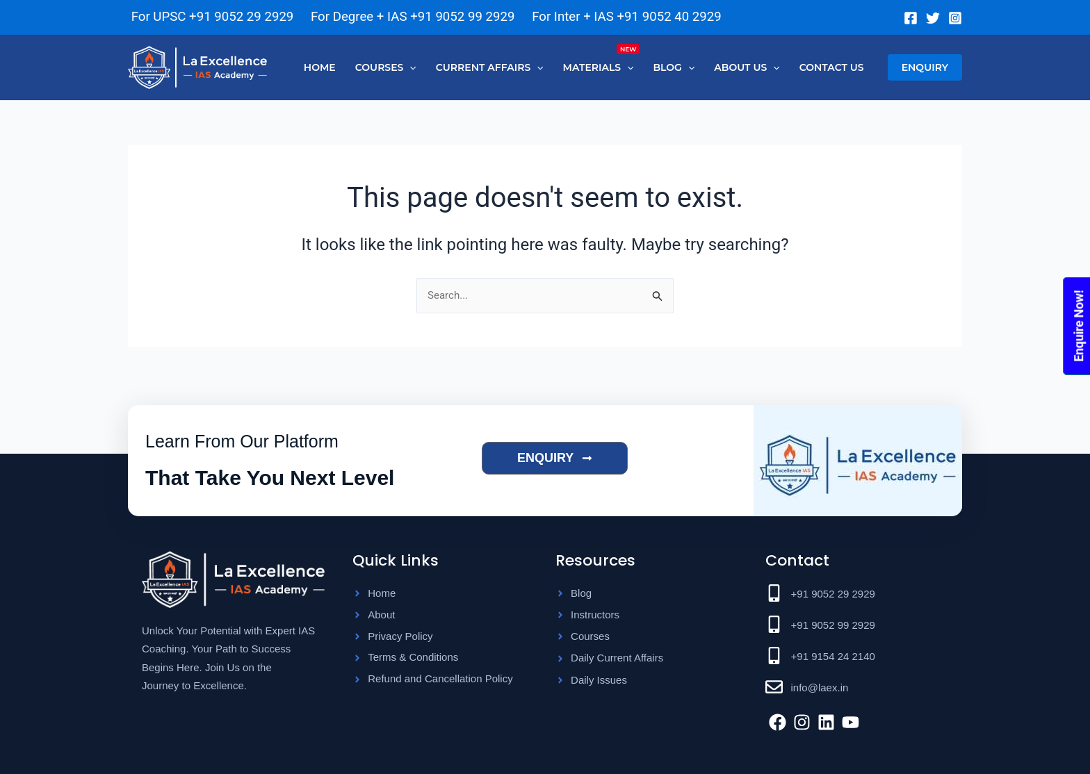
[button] (385, 67)
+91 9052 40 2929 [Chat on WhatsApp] (669, 16)
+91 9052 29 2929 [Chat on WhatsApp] (241, 16)
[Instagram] (955, 18)
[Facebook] (911, 18)
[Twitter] (933, 18)
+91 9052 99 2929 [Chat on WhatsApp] (462, 16)
